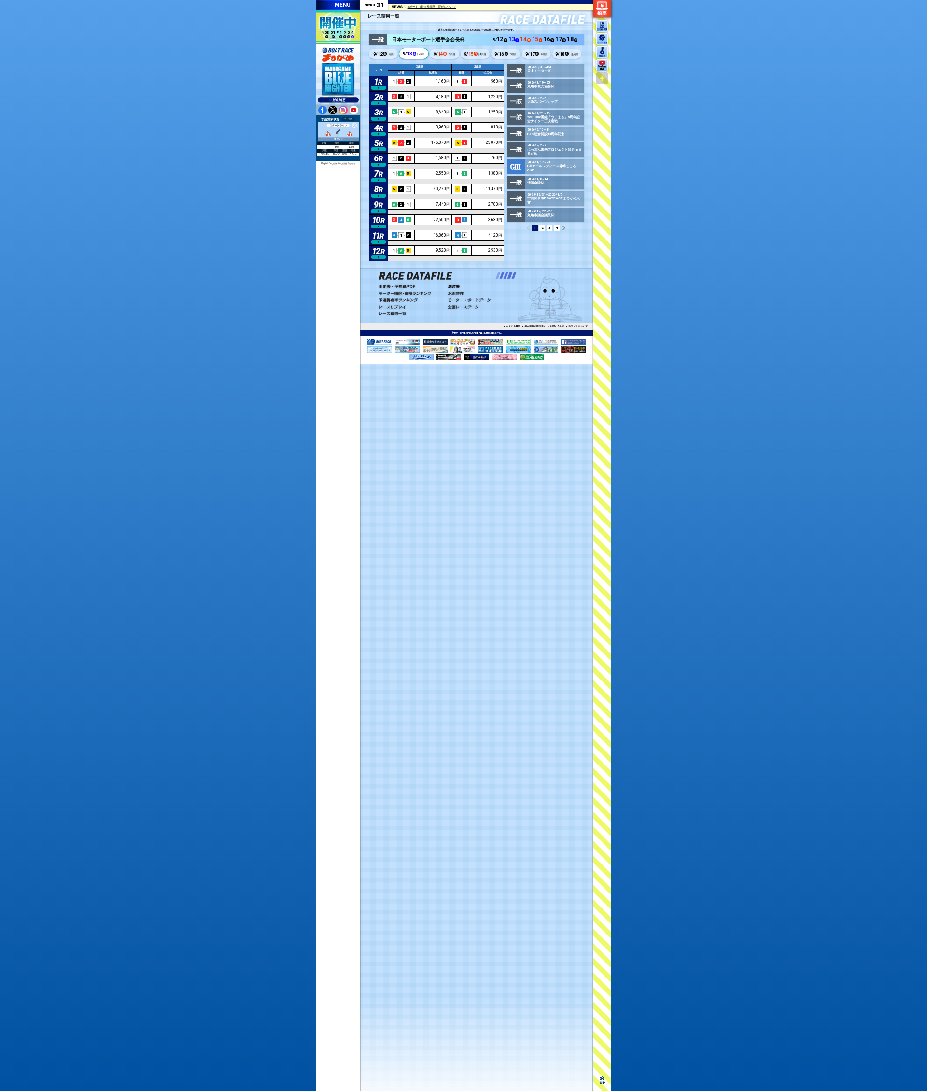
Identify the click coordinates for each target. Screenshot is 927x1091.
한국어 (352, 163)
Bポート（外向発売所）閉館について (432, 7)
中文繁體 (343, 163)
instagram (343, 110)
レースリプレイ (411, 307)
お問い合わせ (557, 326)
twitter (332, 110)
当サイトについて (578, 326)
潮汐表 (480, 287)
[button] (497, 275)
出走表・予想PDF (411, 287)
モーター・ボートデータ (480, 300)
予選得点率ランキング (411, 300)
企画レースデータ (480, 307)
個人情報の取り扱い (535, 326)
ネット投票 (602, 8)
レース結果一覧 (411, 314)
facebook (322, 110)
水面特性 (480, 294)
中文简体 (334, 163)
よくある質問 (513, 326)
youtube (354, 110)
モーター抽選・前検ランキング (411, 294)
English (324, 163)
